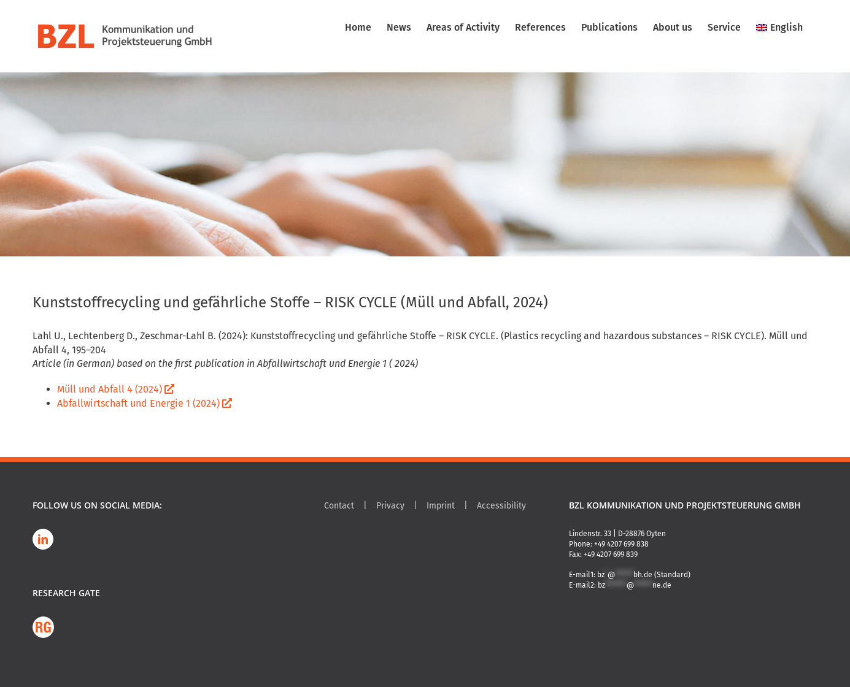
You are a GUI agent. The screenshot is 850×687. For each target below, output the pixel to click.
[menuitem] (779, 27)
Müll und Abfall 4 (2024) (115, 389)
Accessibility (501, 506)
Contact (339, 506)
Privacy (390, 506)
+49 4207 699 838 (621, 544)
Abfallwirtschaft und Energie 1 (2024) (144, 403)
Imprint (441, 506)
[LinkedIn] (43, 539)
